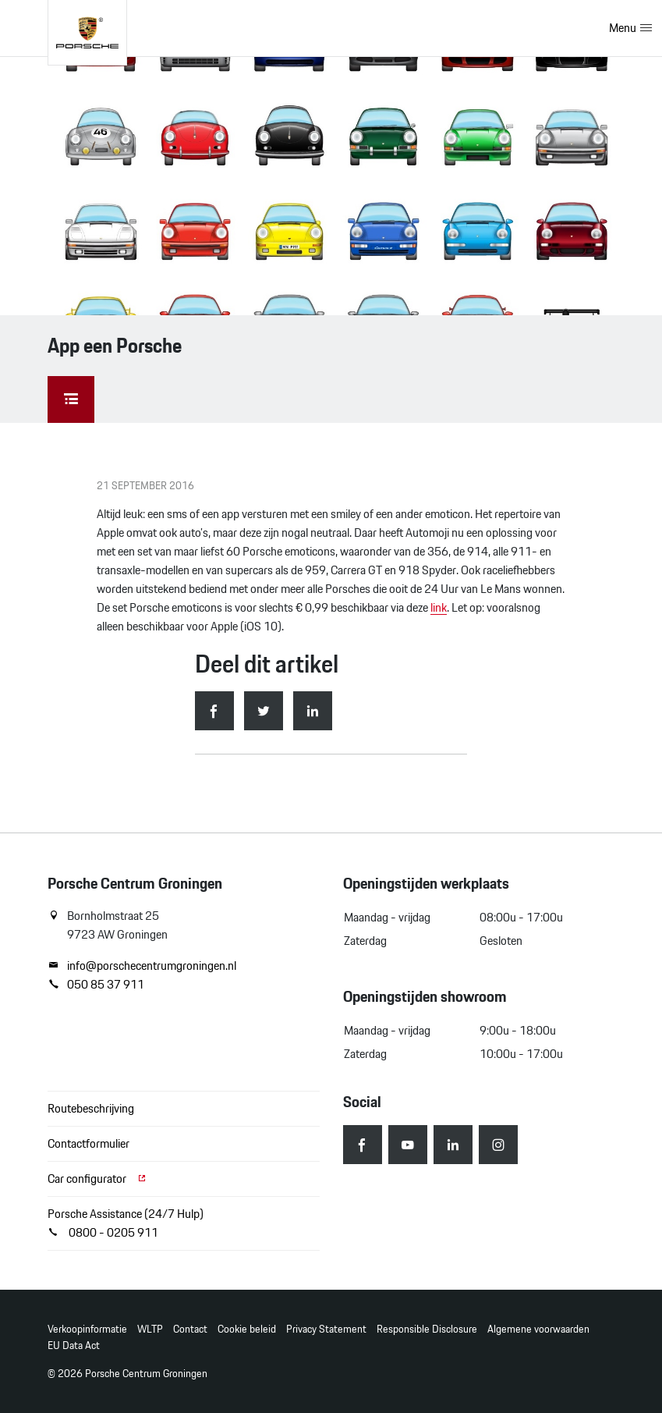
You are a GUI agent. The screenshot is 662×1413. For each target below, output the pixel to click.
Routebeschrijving (91, 1108)
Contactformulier (88, 1143)
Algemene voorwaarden (538, 1329)
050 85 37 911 (96, 984)
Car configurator (97, 1178)
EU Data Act (74, 1345)
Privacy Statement (326, 1329)
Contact (190, 1329)
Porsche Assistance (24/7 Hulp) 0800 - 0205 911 (126, 1223)
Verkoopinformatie (87, 1329)
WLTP (150, 1329)
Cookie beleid (247, 1329)
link (438, 607)
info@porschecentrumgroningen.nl (142, 966)
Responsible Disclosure (427, 1329)
